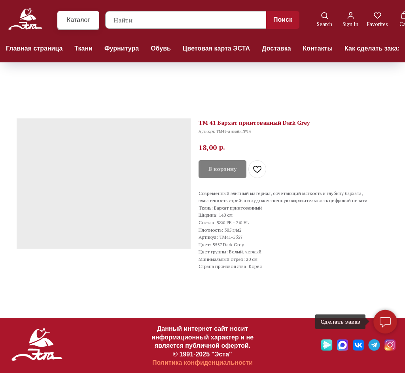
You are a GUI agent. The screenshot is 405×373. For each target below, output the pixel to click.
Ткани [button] (83, 48)
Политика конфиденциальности (202, 362)
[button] (324, 19)
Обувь (161, 48)
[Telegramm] (374, 348)
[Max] (342, 348)
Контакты (318, 48)
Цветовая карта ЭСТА (216, 48)
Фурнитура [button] (121, 48)
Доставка (276, 48)
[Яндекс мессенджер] (327, 348)
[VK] (358, 348)
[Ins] (390, 348)
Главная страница (34, 48)
